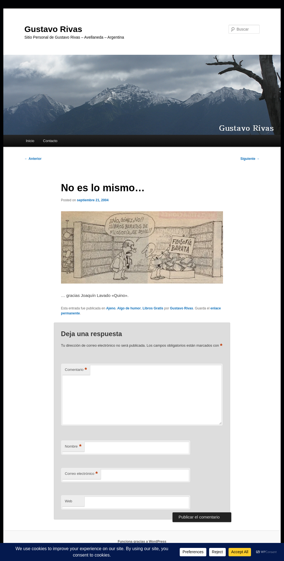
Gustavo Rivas (53, 29)
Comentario (76, 370)
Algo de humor (129, 308)
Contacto (50, 141)
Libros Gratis (153, 308)
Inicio (30, 141)
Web (68, 501)
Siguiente (250, 159)
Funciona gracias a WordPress (142, 541)
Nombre (73, 447)
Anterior (33, 159)
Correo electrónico (81, 474)
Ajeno (110, 308)
